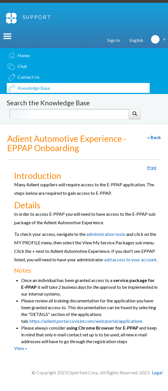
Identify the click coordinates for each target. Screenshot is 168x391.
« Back (154, 137)
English (136, 40)
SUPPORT (37, 17)
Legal (157, 372)
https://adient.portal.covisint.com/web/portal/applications (86, 321)
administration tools (106, 234)
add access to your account (130, 259)
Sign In (113, 40)
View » (20, 348)
